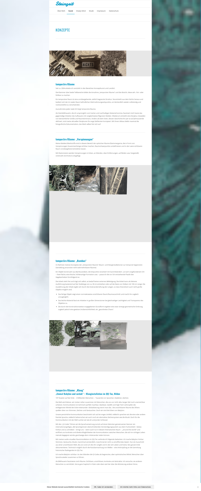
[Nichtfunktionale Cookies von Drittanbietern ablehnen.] (198, 487)
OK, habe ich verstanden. (103, 487)
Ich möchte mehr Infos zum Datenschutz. (135, 487)
